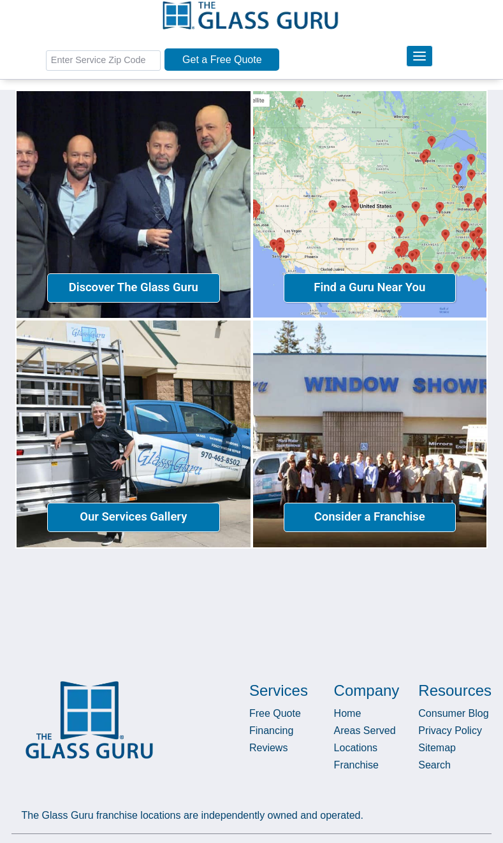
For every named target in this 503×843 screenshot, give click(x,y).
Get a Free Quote (222, 59)
